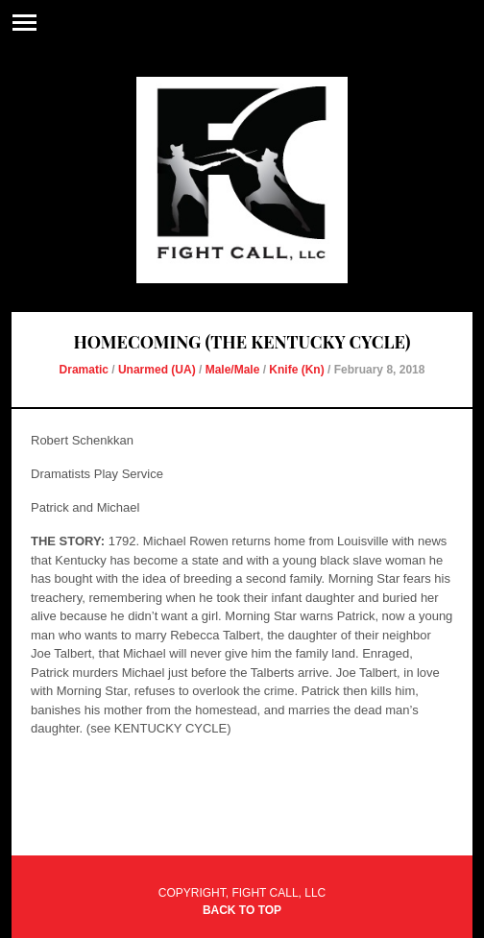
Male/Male (233, 369)
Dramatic (84, 369)
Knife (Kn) (296, 369)
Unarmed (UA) (157, 369)
